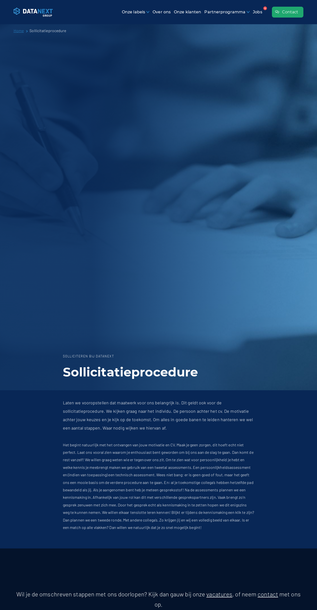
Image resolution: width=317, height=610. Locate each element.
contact (268, 594)
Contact (286, 12)
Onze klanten (187, 12)
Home (19, 30)
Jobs (257, 12)
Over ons (162, 12)
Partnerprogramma (224, 12)
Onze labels (133, 12)
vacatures (219, 594)
